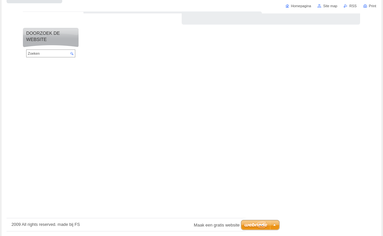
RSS (352, 6)
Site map (330, 6)
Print (372, 6)
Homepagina (301, 6)
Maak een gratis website (217, 225)
